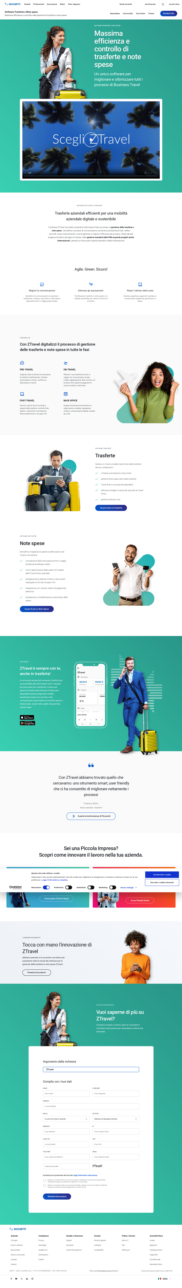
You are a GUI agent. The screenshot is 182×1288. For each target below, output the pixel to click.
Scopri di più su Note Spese (37, 609)
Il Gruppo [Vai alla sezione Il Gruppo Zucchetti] (14, 1240)
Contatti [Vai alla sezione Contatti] (14, 1259)
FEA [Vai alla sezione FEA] (123, 1245)
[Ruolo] (66, 1119)
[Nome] (66, 1094)
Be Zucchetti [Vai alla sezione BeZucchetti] (15, 1250)
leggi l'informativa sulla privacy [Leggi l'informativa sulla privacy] (85, 1175)
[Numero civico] (115, 1132)
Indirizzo (46, 1126)
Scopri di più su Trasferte (111, 508)
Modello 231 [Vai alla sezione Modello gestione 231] (43, 1250)
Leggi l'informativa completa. (55, 1275)
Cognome (96, 1088)
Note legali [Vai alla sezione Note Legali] (42, 1245)
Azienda (46, 1101)
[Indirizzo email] (115, 1157)
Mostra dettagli (127, 1283)
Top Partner (140, 14)
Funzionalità (128, 14)
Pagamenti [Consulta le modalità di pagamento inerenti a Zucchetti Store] (154, 1255)
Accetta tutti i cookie (162, 1270)
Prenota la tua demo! (36, 972)
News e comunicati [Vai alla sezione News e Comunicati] (18, 1255)
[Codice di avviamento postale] (115, 1144)
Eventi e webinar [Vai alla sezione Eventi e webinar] (17, 1245)
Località (46, 1139)
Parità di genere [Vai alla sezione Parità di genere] (100, 1240)
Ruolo (45, 1113)
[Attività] (115, 1119)
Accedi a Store (174, 4)
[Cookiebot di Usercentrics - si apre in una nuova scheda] (15, 1283)
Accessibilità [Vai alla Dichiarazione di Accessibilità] (98, 1250)
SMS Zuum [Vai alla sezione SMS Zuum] (126, 1250)
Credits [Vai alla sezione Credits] (41, 1259)
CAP (93, 1139)
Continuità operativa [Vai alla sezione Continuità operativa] (73, 1250)
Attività (95, 1113)
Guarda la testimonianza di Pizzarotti (91, 816)
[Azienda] (91, 1106)
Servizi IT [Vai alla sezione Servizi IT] (125, 1240)
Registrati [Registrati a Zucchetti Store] (153, 1245)
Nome (45, 1088)
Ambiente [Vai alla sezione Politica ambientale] (97, 1245)
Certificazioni (43, 1255)
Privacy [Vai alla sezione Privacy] (41, 1240)
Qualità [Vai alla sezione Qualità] (69, 1240)
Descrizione (115, 14)
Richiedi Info (168, 14)
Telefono (46, 1152)
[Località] (66, 1144)
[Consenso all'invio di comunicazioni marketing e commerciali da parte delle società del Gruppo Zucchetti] (44, 1180)
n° (93, 1126)
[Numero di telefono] (66, 1157)
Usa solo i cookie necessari (162, 1278)
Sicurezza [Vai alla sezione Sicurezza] (69, 1245)
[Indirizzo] (66, 1132)
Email (94, 1152)
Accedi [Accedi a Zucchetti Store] (152, 1240)
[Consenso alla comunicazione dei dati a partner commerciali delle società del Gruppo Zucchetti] (44, 1186)
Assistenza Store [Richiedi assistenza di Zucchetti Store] (156, 1250)
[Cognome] (115, 1094)
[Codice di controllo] (66, 1166)
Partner (151, 14)
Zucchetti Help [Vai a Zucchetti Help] (155, 1259)
